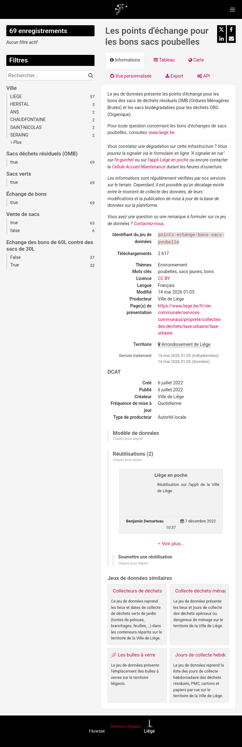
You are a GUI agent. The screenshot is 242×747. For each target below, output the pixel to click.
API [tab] (203, 76)
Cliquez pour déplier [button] (128, 439)
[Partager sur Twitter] (221, 29)
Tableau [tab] (164, 59)
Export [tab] (174, 76)
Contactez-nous (149, 223)
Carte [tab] (196, 59)
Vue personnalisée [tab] (131, 76)
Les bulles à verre (136, 655)
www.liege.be (162, 132)
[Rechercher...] (50, 75)
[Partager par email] (231, 38)
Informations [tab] (125, 59)
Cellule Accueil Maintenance (138, 166)
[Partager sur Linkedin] (221, 38)
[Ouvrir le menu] (232, 9)
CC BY (164, 278)
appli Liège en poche (168, 159)
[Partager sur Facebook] (231, 29)
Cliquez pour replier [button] (127, 460)
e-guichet (125, 159)
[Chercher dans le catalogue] (91, 75)
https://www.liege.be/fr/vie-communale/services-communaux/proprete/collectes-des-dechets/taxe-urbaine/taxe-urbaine (189, 319)
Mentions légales (126, 726)
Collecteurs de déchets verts (143, 591)
